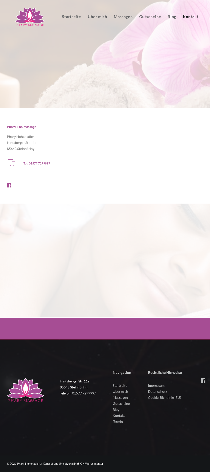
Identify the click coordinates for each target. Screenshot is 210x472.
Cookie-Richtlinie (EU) (164, 397)
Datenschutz (157, 391)
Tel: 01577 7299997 (36, 163)
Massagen (132, 22)
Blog (181, 22)
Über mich (106, 22)
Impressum (156, 385)
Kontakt (119, 415)
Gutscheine (159, 22)
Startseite (80, 22)
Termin (118, 421)
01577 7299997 (84, 393)
